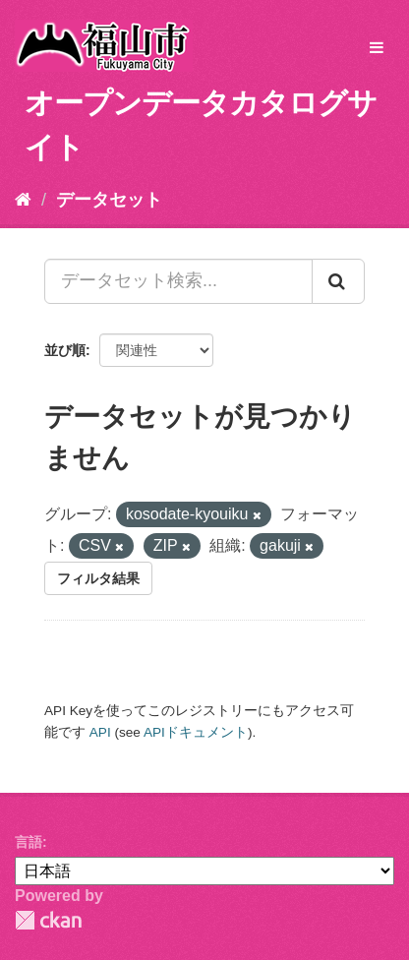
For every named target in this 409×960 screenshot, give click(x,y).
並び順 (65, 350)
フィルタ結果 (98, 578)
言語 (28, 842)
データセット (109, 200)
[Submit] (338, 281)
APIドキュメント (196, 732)
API (100, 732)
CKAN (48, 920)
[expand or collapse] (376, 49)
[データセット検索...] (178, 281)
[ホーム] (23, 200)
